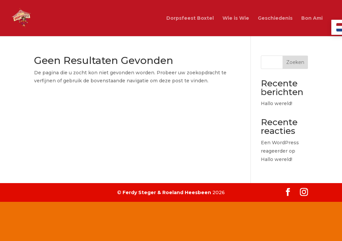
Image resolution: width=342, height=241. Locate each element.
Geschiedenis (275, 18)
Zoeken (295, 62)
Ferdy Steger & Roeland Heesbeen (167, 192)
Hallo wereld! (276, 103)
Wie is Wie (235, 18)
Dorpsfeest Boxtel (190, 18)
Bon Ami (312, 18)
